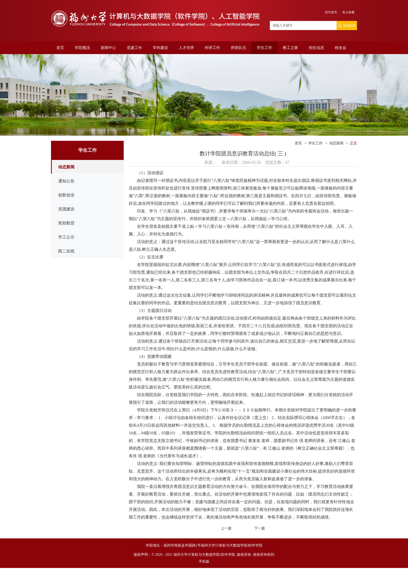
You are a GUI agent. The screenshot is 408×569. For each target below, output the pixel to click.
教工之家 (290, 48)
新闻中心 (108, 48)
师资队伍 (238, 48)
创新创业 (66, 195)
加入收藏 (348, 12)
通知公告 (66, 181)
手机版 (204, 561)
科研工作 (212, 48)
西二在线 (66, 251)
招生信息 (316, 48)
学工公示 (66, 237)
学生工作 (264, 48)
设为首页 (331, 12)
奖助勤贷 (66, 223)
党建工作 (134, 48)
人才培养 (186, 48)
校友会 (340, 48)
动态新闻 (66, 167)
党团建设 (66, 209)
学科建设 (160, 48)
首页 (60, 48)
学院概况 (82, 48)
